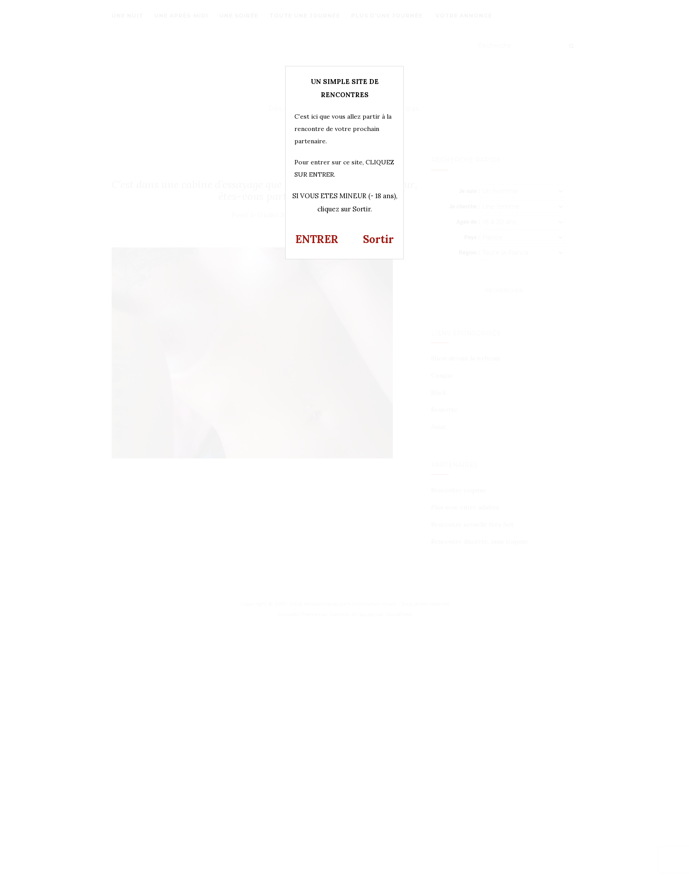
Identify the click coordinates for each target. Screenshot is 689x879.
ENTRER (316, 239)
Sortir (378, 239)
